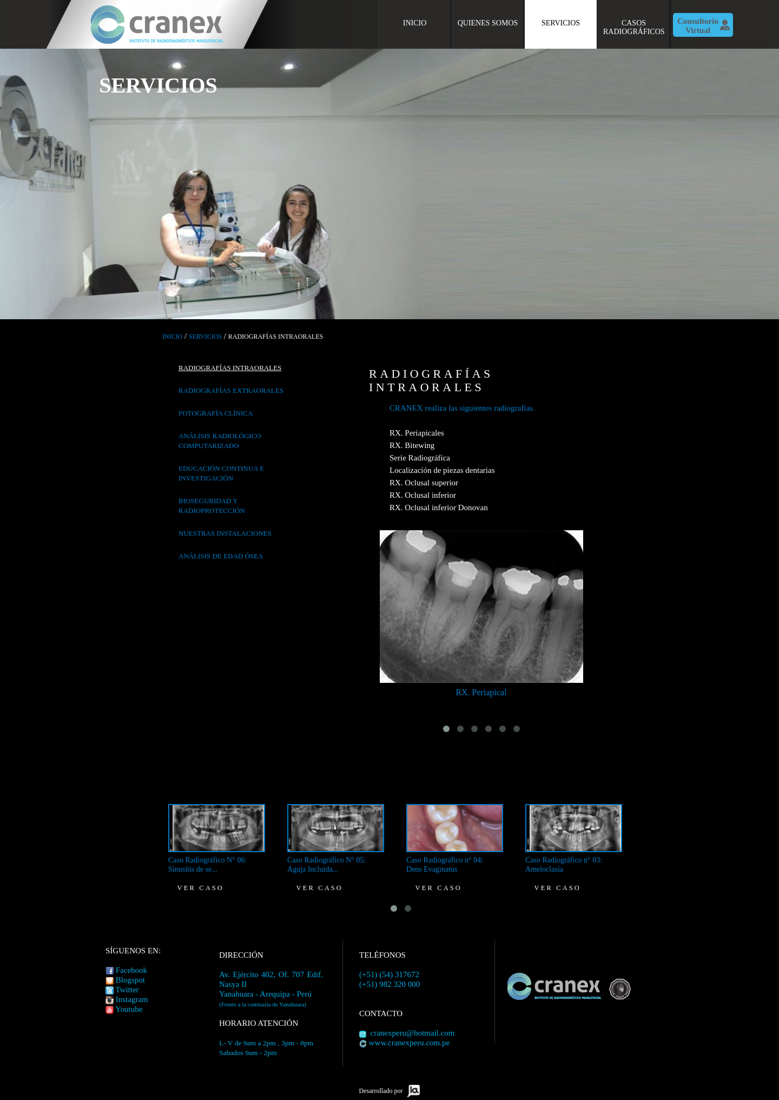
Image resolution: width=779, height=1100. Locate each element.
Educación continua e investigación (221, 473)
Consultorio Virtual (697, 26)
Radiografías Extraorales (231, 390)
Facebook (131, 970)
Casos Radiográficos (634, 27)
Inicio (415, 23)
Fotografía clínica (216, 413)
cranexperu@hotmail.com (413, 1033)
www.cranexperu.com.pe (409, 1042)
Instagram (132, 999)
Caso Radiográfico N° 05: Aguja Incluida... (326, 864)
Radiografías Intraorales (230, 368)
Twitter (126, 989)
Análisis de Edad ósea (221, 556)
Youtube (128, 1009)
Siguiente (769, 181)
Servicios (561, 23)
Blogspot (130, 980)
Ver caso (200, 888)
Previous (9, 181)
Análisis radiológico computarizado (220, 441)
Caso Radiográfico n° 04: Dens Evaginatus (444, 864)
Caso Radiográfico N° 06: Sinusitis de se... (207, 864)
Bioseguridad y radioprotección (212, 506)
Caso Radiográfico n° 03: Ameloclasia (563, 864)
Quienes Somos (488, 23)
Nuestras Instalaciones (225, 533)
